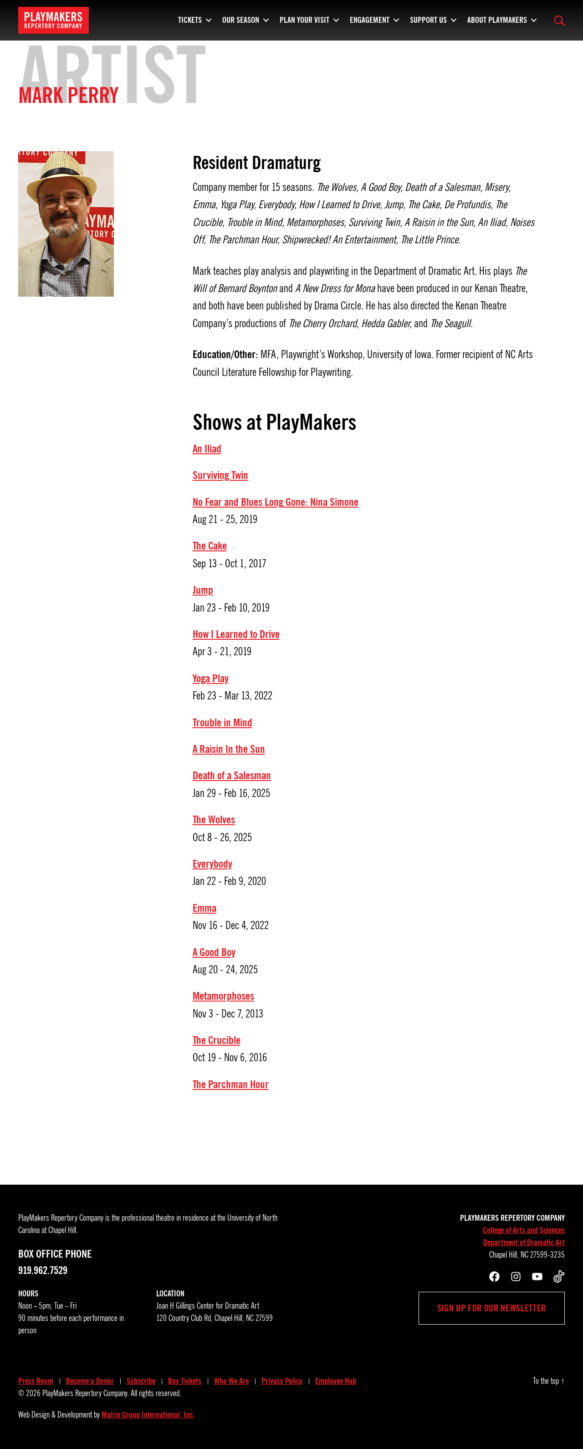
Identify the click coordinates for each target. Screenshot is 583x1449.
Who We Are (231, 1381)
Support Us (428, 18)
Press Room (35, 1381)
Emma (204, 908)
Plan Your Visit (304, 18)
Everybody (212, 864)
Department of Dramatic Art (524, 1242)
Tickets (190, 18)
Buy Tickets (184, 1381)
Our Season (240, 18)
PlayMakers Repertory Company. (85, 1393)
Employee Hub (335, 1381)
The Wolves (214, 819)
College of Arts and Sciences (524, 1230)
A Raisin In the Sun (229, 749)
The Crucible (216, 1040)
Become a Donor (90, 1381)
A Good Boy (214, 952)
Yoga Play (211, 678)
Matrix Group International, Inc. (148, 1414)
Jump (203, 590)
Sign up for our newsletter (491, 1308)
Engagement (369, 18)
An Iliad (207, 449)
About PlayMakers (497, 18)
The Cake (210, 546)
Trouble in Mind (222, 722)
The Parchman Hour (231, 1084)
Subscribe (141, 1381)
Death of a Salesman (232, 775)
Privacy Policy (281, 1381)
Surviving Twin (220, 475)
